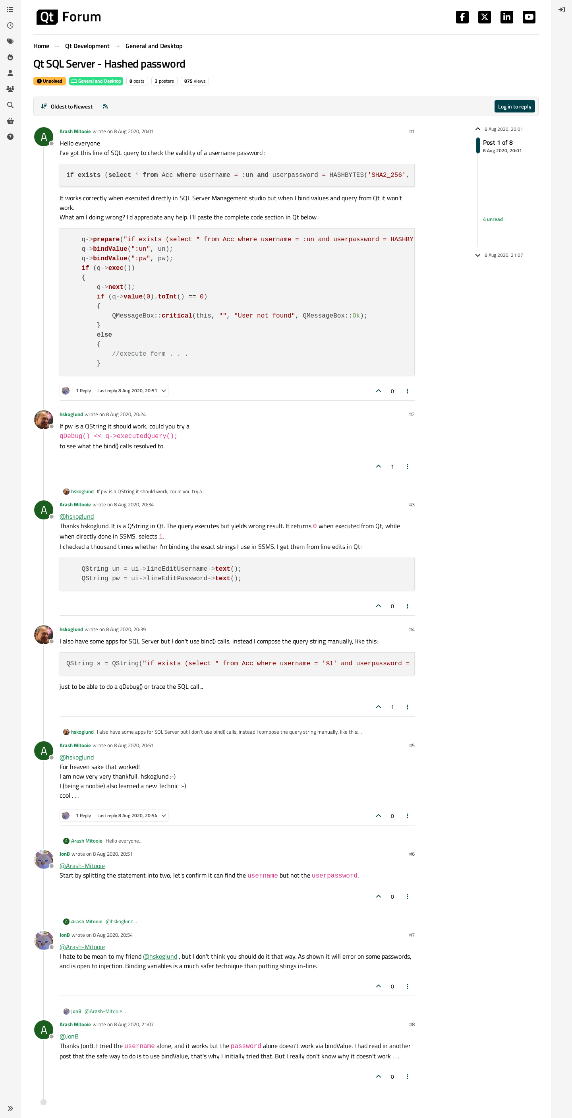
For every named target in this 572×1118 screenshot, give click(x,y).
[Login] (562, 9)
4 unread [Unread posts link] (493, 219)
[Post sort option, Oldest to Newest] (66, 106)
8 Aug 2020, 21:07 (134, 1024)
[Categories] (10, 9)
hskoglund (71, 414)
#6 (412, 854)
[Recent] (10, 25)
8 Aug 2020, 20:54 (113, 935)
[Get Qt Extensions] (10, 120)
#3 (412, 504)
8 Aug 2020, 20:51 (134, 745)
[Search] (10, 105)
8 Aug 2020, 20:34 (134, 504)
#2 (412, 414)
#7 (412, 935)
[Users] (10, 73)
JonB (65, 854)
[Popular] (10, 57)
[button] (10, 1108)
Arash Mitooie (75, 131)
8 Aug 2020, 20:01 (134, 131)
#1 (412, 131)
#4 (412, 629)
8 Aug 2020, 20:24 (126, 414)
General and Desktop (96, 81)
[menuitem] (562, 9)
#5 (412, 745)
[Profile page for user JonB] (43, 859)
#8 (412, 1024)
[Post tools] (408, 391)
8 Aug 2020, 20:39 (126, 629)
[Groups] (10, 89)
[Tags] (10, 41)
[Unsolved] (10, 136)
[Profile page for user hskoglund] (43, 419)
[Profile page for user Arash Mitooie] (43, 136)
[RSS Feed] (105, 106)
